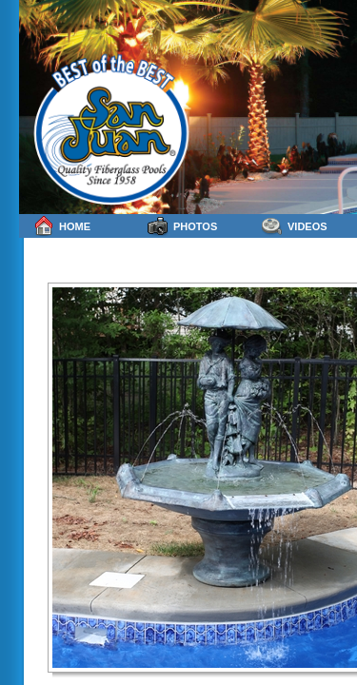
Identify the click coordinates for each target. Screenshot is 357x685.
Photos (182, 226)
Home (61, 226)
